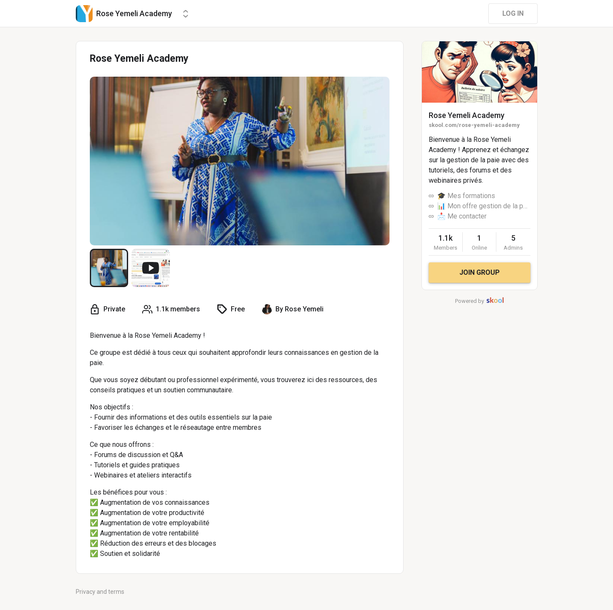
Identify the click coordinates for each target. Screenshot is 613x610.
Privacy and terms (100, 591)
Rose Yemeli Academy (466, 115)
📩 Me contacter (462, 216)
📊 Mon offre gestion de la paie (483, 206)
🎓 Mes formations (466, 196)
